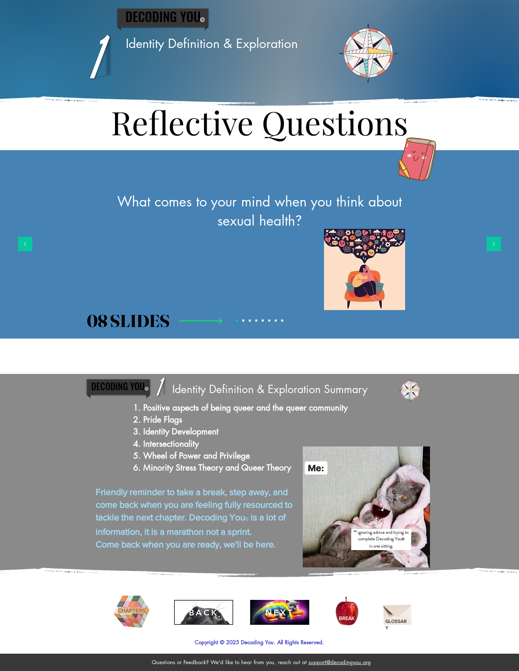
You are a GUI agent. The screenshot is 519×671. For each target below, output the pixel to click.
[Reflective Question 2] (243, 320)
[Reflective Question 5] (263, 320)
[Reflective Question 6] (269, 320)
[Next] (494, 244)
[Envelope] (397, 612)
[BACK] (203, 612)
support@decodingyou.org (340, 662)
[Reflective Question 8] (282, 320)
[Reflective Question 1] (237, 320)
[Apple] (347, 612)
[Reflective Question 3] (250, 320)
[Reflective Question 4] (256, 320)
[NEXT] (279, 612)
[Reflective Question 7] (276, 320)
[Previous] (25, 244)
